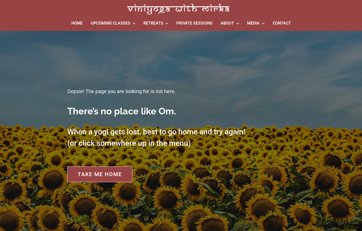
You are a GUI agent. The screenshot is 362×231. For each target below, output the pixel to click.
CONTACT (282, 23)
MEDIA (256, 23)
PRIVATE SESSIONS (194, 23)
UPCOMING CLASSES (113, 23)
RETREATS (155, 23)
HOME (77, 23)
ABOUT (230, 23)
